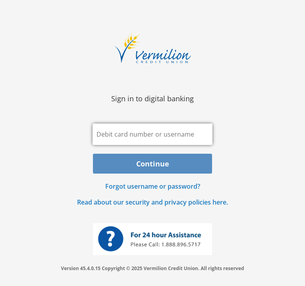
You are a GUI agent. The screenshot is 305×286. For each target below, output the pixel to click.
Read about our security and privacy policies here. (152, 202)
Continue (152, 163)
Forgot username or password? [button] (152, 186)
